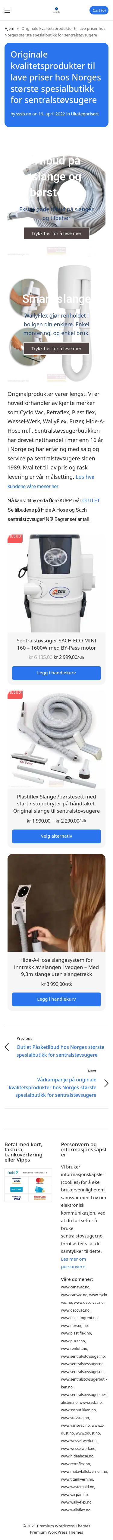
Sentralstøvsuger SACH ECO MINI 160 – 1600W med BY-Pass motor (56, 644)
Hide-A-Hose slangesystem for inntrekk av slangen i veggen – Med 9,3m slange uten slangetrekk (56, 967)
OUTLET (90, 500)
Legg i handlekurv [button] (56, 673)
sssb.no (23, 114)
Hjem (9, 28)
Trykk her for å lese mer (56, 233)
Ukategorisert (85, 114)
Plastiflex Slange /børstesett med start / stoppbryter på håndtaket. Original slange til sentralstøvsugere (56, 803)
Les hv (84, 476)
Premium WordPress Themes (63, 1526)
